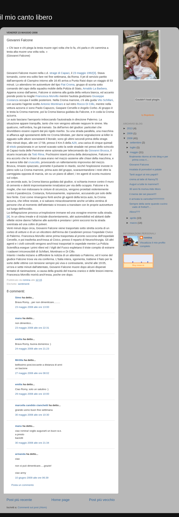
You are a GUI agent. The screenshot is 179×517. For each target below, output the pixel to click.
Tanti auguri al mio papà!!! (143, 174)
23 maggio (79, 73)
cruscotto (34, 162)
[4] (8, 216)
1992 (90, 73)
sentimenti (23, 283)
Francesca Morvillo (47, 96)
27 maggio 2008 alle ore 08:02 (32, 373)
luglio (133, 147)
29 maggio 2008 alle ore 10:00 (32, 393)
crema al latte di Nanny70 (143, 179)
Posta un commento (22, 485)
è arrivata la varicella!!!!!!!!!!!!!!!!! (146, 199)
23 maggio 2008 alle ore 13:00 (32, 307)
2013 (130, 128)
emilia (18, 339)
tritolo (13, 146)
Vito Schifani (105, 100)
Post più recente (19, 500)
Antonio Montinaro (52, 104)
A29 (74, 142)
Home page (60, 500)
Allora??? (134, 211)
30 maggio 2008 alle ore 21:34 (32, 442)
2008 (130, 138)
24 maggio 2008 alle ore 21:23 (32, 348)
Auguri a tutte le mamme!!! (144, 184)
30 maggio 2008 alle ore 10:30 (32, 414)
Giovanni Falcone (139, 164)
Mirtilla (19, 360)
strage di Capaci (59, 73)
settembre (136, 142)
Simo (18, 297)
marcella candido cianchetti (31, 405)
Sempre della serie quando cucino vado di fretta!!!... (148, 205)
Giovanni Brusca (99, 150)
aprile (133, 218)
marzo (134, 222)
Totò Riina (38, 154)
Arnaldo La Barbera (95, 88)
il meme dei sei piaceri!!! (142, 194)
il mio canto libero (26, 17)
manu (18, 318)
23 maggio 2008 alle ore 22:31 (32, 327)
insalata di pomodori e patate (145, 169)
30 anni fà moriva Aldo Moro (145, 189)
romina (148, 237)
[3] (94, 73)
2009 (130, 133)
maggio (134, 152)
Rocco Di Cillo (85, 104)
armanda (20, 454)
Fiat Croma (67, 84)
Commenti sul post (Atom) (32, 507)
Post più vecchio (102, 500)
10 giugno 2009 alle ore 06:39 (31, 477)
